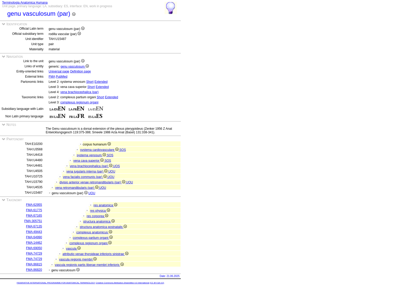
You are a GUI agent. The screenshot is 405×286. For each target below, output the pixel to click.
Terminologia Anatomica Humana (25, 2)
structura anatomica (99, 221)
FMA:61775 (34, 210)
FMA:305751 (33, 221)
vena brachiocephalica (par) (79, 92)
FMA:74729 (34, 253)
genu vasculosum (74, 66)
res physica (100, 211)
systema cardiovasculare (99, 150)
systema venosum (92, 155)
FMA (52, 76)
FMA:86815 (34, 264)
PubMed (61, 76)
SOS (122, 150)
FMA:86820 (34, 270)
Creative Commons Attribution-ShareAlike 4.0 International (122, 283)
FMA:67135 (34, 226)
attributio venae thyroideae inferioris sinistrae (95, 254)
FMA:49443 (34, 232)
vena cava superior (89, 160)
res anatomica (105, 205)
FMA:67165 (34, 215)
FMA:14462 (34, 242)
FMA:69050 (34, 248)
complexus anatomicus (94, 232)
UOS (116, 166)
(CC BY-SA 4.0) (157, 283)
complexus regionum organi (79, 102)
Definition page (80, 71)
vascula (73, 248)
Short (90, 82)
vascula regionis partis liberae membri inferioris (89, 265)
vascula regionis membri (78, 259)
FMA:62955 (34, 205)
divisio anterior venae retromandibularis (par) (92, 182)
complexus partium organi (93, 238)
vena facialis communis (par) (85, 177)
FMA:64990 (34, 237)
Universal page (59, 71)
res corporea (97, 216)
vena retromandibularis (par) (77, 188)
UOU (111, 171)
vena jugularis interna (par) (87, 171)
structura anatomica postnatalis (103, 227)
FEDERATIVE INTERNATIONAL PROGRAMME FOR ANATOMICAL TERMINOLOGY (56, 283)
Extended (101, 82)
